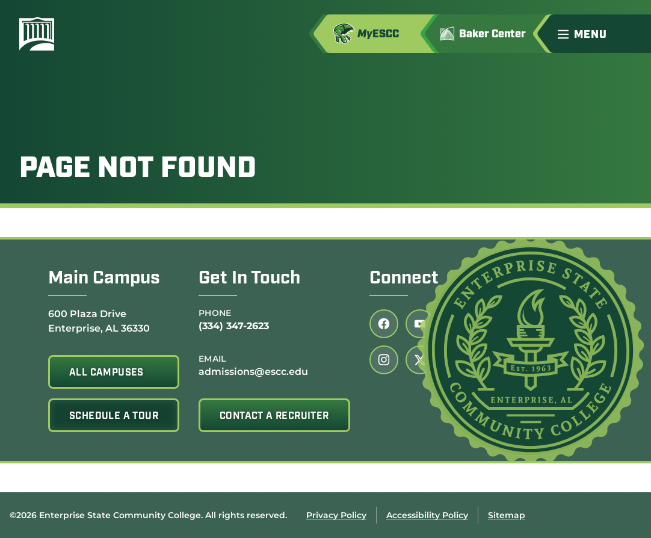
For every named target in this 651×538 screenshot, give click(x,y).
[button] (599, 33)
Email (212, 358)
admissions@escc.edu (253, 371)
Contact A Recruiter (274, 416)
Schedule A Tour (113, 416)
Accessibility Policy (427, 515)
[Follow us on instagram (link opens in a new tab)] (383, 359)
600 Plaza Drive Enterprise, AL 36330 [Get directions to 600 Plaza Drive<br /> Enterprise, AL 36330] (99, 320)
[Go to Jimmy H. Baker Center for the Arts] (491, 33)
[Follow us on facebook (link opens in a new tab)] (383, 323)
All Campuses (106, 373)
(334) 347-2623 (234, 326)
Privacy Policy (336, 515)
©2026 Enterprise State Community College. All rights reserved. (148, 515)
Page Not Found (137, 169)
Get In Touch (249, 279)
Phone (215, 313)
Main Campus (104, 279)
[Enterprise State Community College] (94, 33)
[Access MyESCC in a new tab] (379, 33)
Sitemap (506, 515)
